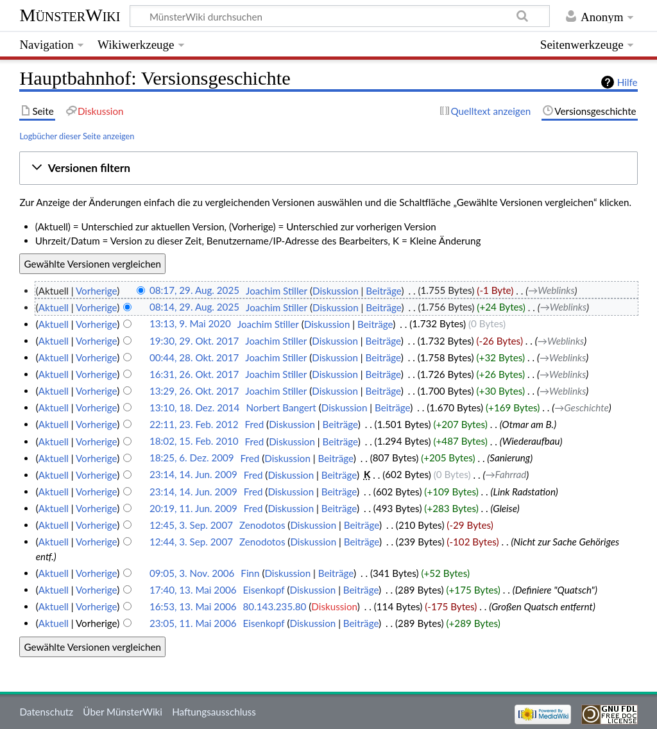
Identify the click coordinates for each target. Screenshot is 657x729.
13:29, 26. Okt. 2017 (194, 391)
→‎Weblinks (551, 290)
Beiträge (383, 290)
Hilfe (627, 82)
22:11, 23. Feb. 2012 (194, 424)
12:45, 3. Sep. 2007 (191, 525)
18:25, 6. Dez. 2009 (191, 458)
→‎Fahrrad (505, 475)
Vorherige (96, 290)
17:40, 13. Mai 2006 (193, 590)
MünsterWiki (69, 15)
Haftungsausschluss (214, 711)
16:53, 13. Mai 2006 (193, 606)
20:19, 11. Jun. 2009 (193, 508)
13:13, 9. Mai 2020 (190, 324)
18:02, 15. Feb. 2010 (194, 441)
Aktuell (53, 307)
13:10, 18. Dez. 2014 (194, 407)
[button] (328, 168)
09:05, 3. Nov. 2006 (191, 573)
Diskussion (335, 290)
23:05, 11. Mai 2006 (193, 623)
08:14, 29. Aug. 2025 (194, 307)
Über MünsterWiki (122, 711)
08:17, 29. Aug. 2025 (194, 290)
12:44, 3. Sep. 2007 (191, 541)
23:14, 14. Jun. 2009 (193, 475)
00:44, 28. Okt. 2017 (194, 357)
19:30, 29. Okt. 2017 (194, 341)
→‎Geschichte (581, 407)
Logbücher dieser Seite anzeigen (76, 136)
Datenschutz (46, 711)
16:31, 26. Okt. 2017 (194, 374)
